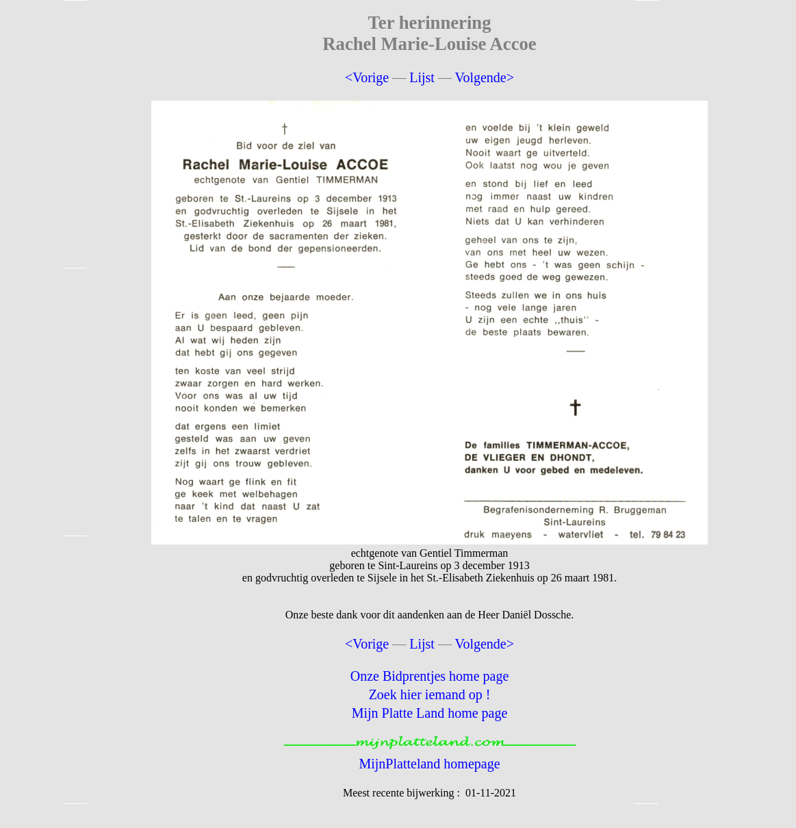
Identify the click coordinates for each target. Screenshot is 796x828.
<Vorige (367, 77)
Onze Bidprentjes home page (429, 675)
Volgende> (484, 77)
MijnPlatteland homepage (429, 763)
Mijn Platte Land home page (430, 712)
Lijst (422, 77)
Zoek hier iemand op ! (430, 694)
